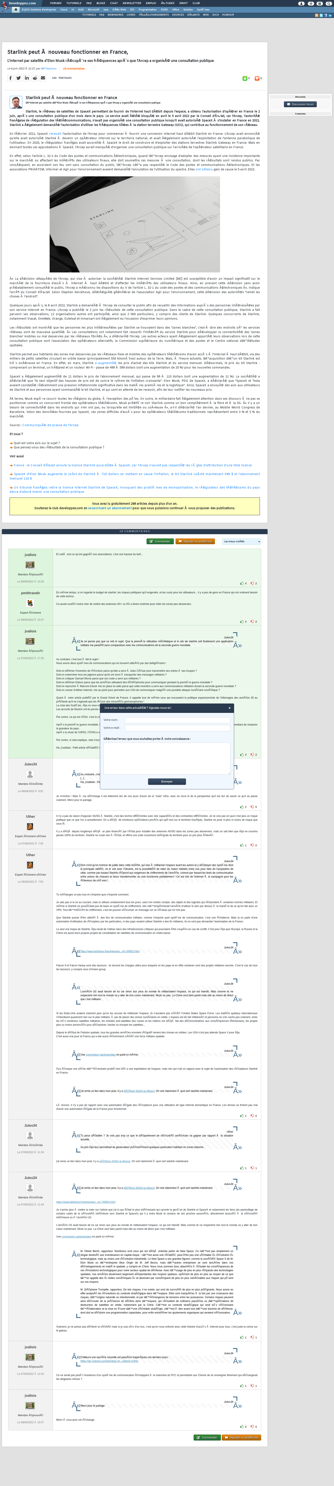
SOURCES (178, 14)
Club (196, 3)
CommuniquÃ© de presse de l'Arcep (50, 425)
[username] (178, 720)
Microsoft (93, 9)
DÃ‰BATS (193, 14)
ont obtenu (204, 170)
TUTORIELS (89, 14)
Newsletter (131, 3)
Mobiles (188, 9)
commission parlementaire (101, 1054)
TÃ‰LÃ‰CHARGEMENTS (154, 14)
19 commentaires (74, 69)
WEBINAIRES (115, 14)
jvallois (30, 555)
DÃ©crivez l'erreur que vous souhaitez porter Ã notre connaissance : (167, 756)
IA (72, 9)
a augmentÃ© (106, 363)
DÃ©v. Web (119, 9)
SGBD (164, 9)
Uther (30, 816)
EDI (132, 9)
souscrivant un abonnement (110, 508)
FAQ (89, 3)
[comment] (167, 759)
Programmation (148, 9)
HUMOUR (228, 14)
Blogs (100, 3)
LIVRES (131, 14)
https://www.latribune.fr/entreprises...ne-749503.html (110, 951)
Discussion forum (300, 104)
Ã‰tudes (168, 3)
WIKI (206, 14)
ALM (81, 9)
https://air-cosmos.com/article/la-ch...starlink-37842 (109, 1361)
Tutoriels (74, 3)
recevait (55, 134)
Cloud (63, 9)
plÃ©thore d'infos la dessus (139, 1091)
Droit (183, 3)
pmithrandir (30, 593)
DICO (215, 14)
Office (175, 9)
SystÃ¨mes (203, 9)
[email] (178, 728)
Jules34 (30, 764)
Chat (114, 3)
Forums (56, 3)
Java (105, 9)
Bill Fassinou (48, 68)
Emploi (150, 3)
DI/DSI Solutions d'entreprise (39, 9)
